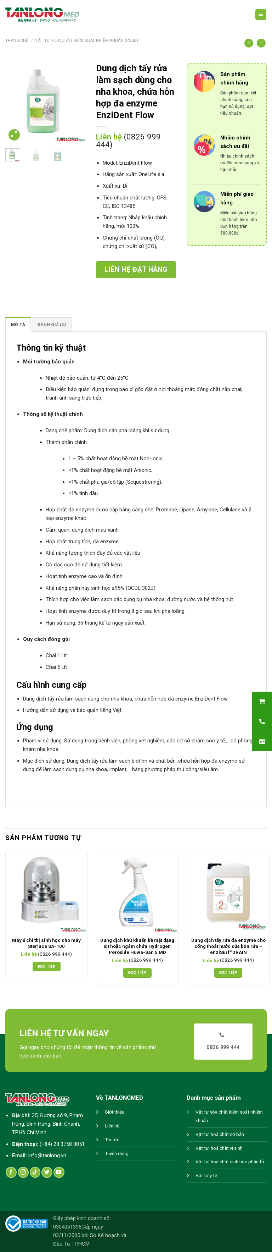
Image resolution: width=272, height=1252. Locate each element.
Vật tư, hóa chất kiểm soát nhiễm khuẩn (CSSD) (86, 40)
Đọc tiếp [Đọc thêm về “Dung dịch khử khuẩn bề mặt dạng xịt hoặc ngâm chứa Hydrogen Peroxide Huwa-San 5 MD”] (137, 972)
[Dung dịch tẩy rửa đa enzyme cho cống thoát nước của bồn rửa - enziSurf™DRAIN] (228, 892)
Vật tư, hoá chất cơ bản (220, 1134)
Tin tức (112, 1139)
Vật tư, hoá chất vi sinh (219, 1148)
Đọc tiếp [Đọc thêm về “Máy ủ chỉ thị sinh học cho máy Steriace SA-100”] (47, 966)
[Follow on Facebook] (11, 1172)
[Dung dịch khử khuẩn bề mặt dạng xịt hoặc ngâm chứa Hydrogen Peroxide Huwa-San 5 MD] (137, 892)
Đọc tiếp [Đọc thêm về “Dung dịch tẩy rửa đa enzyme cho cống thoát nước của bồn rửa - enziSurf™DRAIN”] (228, 972)
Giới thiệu (114, 1112)
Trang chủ (17, 40)
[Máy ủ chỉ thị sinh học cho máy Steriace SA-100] (46, 892)
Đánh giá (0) (52, 324)
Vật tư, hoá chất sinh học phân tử (230, 1161)
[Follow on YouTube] (58, 1172)
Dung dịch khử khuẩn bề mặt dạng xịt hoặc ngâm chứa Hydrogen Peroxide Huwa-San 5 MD (137, 946)
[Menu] (260, 14)
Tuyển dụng (117, 1153)
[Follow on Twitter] (46, 1172)
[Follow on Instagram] (23, 1172)
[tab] (18, 324)
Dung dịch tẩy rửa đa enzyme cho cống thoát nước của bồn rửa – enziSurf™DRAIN (228, 946)
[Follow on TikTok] (35, 1172)
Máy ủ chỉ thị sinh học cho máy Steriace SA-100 (46, 943)
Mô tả (18, 324)
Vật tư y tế (206, 1175)
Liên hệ (112, 1126)
